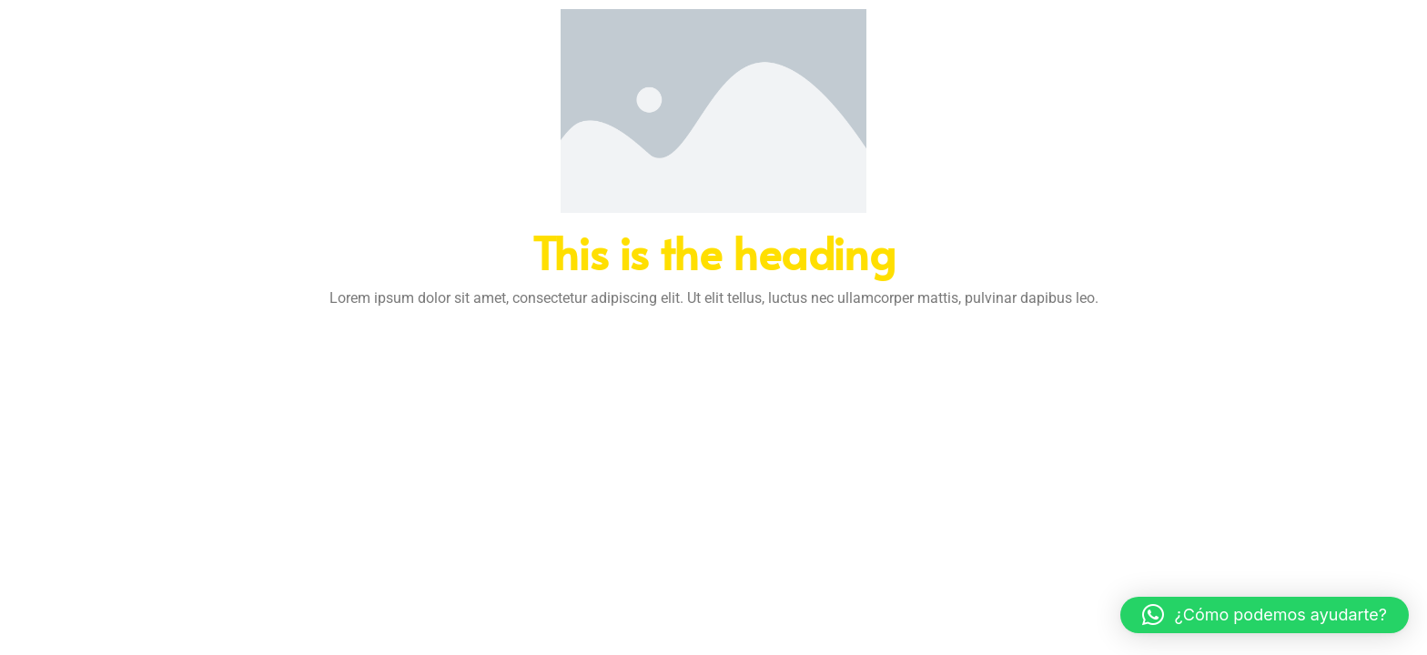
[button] (1264, 615)
